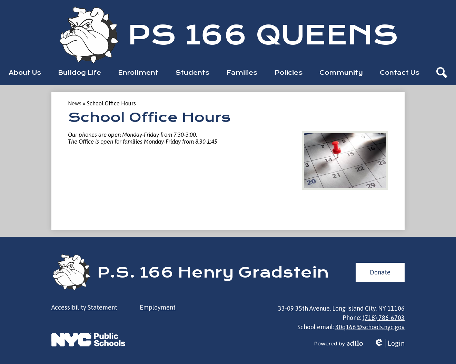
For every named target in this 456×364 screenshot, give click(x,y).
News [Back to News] (74, 103)
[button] (25, 73)
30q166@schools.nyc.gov (370, 327)
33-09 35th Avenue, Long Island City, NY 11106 (341, 308)
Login (389, 343)
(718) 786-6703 (384, 317)
